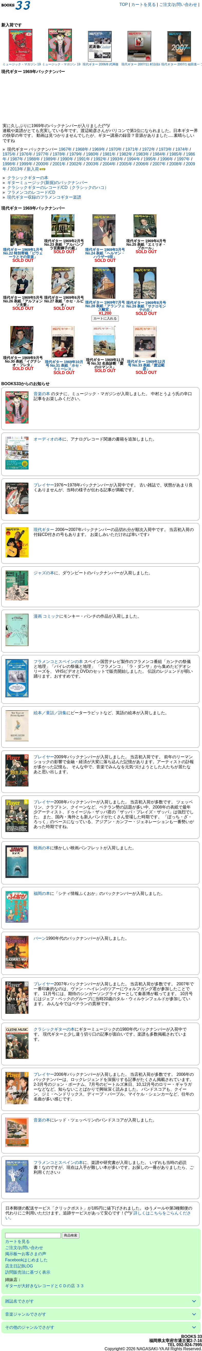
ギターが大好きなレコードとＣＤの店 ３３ (44, 1286)
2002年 (76, 164)
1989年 (50, 159)
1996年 (167, 159)
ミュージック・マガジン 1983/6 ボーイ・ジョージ (77, 64)
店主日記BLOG (19, 1266)
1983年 (142, 154)
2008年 (175, 164)
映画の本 (42, 848)
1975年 (9, 154)
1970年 (115, 149)
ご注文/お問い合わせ (178, 4)
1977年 (42, 154)
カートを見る (143, 4)
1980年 (92, 154)
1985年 (175, 154)
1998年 (9, 164)
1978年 (59, 154)
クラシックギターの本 (27, 178)
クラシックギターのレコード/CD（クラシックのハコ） (58, 187)
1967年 (65, 149)
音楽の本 (42, 394)
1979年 (76, 154)
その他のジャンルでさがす (29, 1327)
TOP (124, 4)
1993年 (116, 159)
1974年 (182, 149)
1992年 (100, 159)
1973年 (165, 149)
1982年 (126, 154)
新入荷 (33, 169)
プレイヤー (44, 485)
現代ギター (44, 529)
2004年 (109, 164)
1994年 (133, 159)
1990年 (66, 159)
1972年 (148, 149)
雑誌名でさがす (19, 1301)
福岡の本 (42, 893)
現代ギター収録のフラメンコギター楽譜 (44, 197)
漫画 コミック (46, 616)
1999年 (26, 164)
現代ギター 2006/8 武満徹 (100, 64)
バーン (40, 938)
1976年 (26, 154)
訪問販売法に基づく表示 (27, 1272)
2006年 (142, 164)
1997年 (183, 159)
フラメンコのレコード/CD (31, 192)
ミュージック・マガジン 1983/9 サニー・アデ (34, 64)
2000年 (42, 164)
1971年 (132, 149)
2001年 (59, 164)
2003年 (92, 164)
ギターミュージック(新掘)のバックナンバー (47, 182)
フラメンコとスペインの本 (58, 661)
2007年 (159, 164)
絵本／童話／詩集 (50, 713)
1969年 (98, 149)
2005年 (126, 164)
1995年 (150, 159)
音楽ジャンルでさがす (25, 1314)
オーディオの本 (48, 439)
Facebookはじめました (26, 1260)
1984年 (159, 154)
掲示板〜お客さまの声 (25, 1254)
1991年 (83, 159)
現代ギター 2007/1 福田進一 (180, 64)
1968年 (82, 149)
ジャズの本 (44, 573)
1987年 (16, 159)
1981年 (109, 154)
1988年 (33, 159)
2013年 (16, 169)
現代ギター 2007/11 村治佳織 (141, 64)
